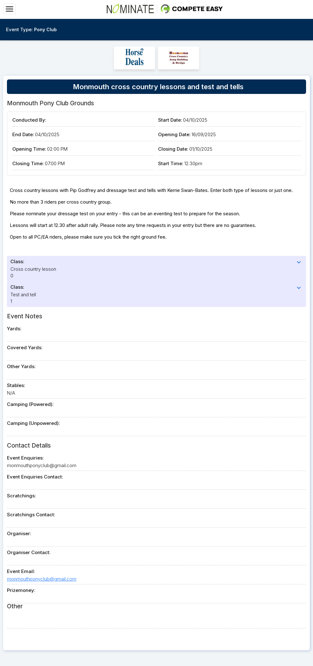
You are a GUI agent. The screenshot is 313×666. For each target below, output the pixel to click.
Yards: (14, 329)
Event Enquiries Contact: (35, 477)
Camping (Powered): (30, 404)
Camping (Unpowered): (33, 423)
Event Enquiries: (25, 458)
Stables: (16, 385)
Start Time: (170, 163)
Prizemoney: (21, 590)
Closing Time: (28, 163)
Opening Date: (174, 134)
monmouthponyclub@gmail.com (41, 578)
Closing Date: (173, 149)
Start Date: (170, 120)
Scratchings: (21, 496)
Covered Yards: (25, 347)
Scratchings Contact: (31, 515)
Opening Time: (29, 149)
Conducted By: (29, 120)
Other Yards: (21, 366)
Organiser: (19, 533)
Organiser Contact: (28, 552)
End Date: (23, 134)
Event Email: (21, 571)
